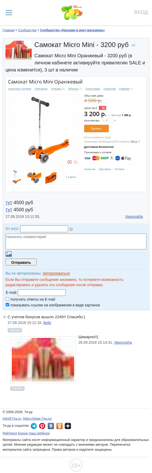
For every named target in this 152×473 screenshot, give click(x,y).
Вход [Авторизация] (141, 12)
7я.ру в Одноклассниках (59, 426)
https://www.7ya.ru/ (37, 418)
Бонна (23, 433)
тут (9, 202)
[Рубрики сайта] (9, 12)
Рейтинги (10, 433)
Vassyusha (134, 216)
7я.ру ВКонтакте (51, 426)
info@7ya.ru (12, 418)
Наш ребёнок (39, 433)
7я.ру (68, 426)
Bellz (47, 323)
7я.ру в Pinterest (42, 426)
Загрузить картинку (9, 254)
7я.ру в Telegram (34, 426)
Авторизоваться (56, 273)
